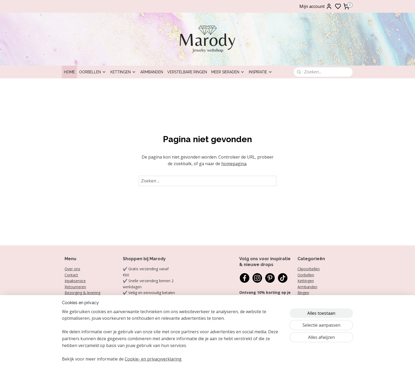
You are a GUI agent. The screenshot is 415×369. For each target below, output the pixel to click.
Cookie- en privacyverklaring (153, 359)
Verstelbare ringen (187, 72)
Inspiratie (260, 72)
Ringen (303, 292)
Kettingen (123, 72)
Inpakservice (75, 280)
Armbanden (151, 72)
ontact (72, 274)
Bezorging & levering (82, 292)
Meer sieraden (228, 72)
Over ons (72, 268)
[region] (172, 338)
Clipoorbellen (308, 268)
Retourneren (75, 286)
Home (69, 72)
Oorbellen (92, 72)
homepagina (233, 163)
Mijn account (315, 6)
